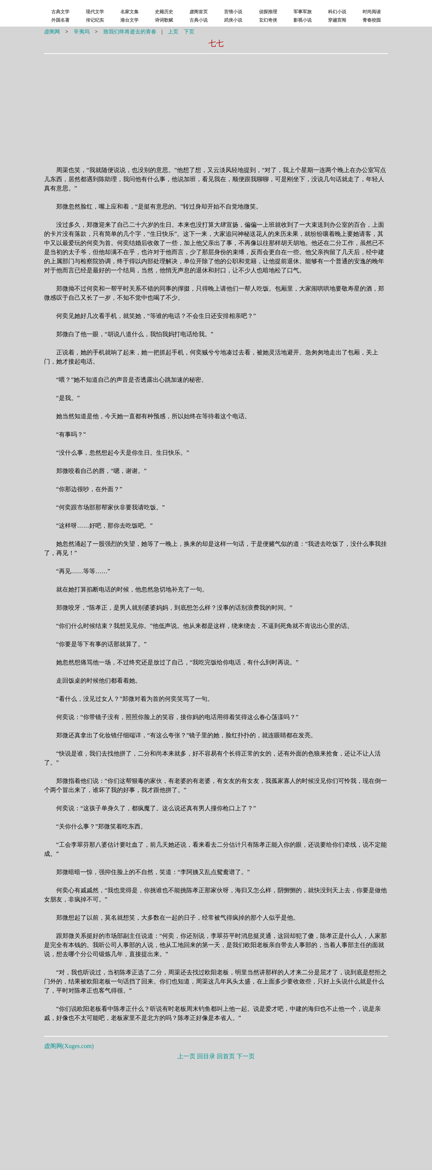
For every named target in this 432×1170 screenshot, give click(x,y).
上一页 (186, 1056)
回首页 (226, 1056)
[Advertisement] (167, 105)
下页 (189, 32)
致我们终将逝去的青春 (129, 32)
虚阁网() (69, 1046)
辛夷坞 (82, 32)
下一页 (245, 1056)
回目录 (206, 1056)
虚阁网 (52, 32)
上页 (173, 32)
